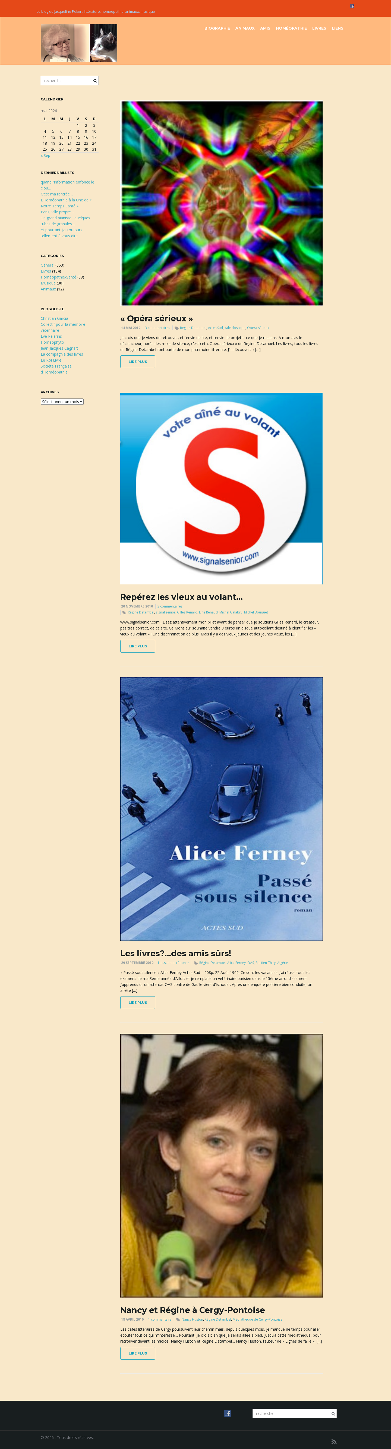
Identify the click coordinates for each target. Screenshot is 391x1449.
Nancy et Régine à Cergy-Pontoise (192, 1310)
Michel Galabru (230, 612)
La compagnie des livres (62, 354)
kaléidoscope (235, 327)
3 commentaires (157, 327)
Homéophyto (52, 342)
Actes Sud (215, 327)
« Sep (45, 155)
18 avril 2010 (132, 1319)
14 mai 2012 (130, 327)
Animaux (245, 28)
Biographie (217, 28)
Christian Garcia (54, 318)
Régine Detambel (193, 327)
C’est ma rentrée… (57, 194)
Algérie (282, 962)
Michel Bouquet (256, 612)
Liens (337, 28)
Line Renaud (208, 612)
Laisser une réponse (173, 962)
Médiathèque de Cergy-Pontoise (257, 1319)
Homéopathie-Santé (58, 277)
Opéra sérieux (258, 327)
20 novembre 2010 (137, 606)
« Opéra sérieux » (156, 319)
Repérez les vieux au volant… (181, 597)
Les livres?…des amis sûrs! (175, 953)
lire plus (138, 362)
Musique (48, 283)
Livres (319, 28)
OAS (250, 962)
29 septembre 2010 (137, 962)
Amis (265, 28)
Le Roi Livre (51, 360)
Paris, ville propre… (57, 211)
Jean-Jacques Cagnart (59, 348)
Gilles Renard (187, 612)
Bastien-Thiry (266, 962)
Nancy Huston (192, 1319)
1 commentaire (160, 1319)
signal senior (165, 612)
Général (47, 265)
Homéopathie (291, 28)
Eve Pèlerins (51, 336)
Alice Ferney (236, 962)
